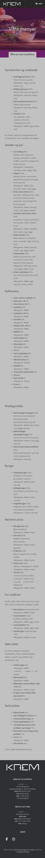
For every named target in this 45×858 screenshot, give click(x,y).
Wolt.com (22, 816)
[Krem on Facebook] (7, 839)
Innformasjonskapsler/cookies (23, 850)
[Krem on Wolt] (20, 839)
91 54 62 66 (24, 798)
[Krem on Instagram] (14, 839)
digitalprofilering (23, 852)
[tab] (22, 54)
